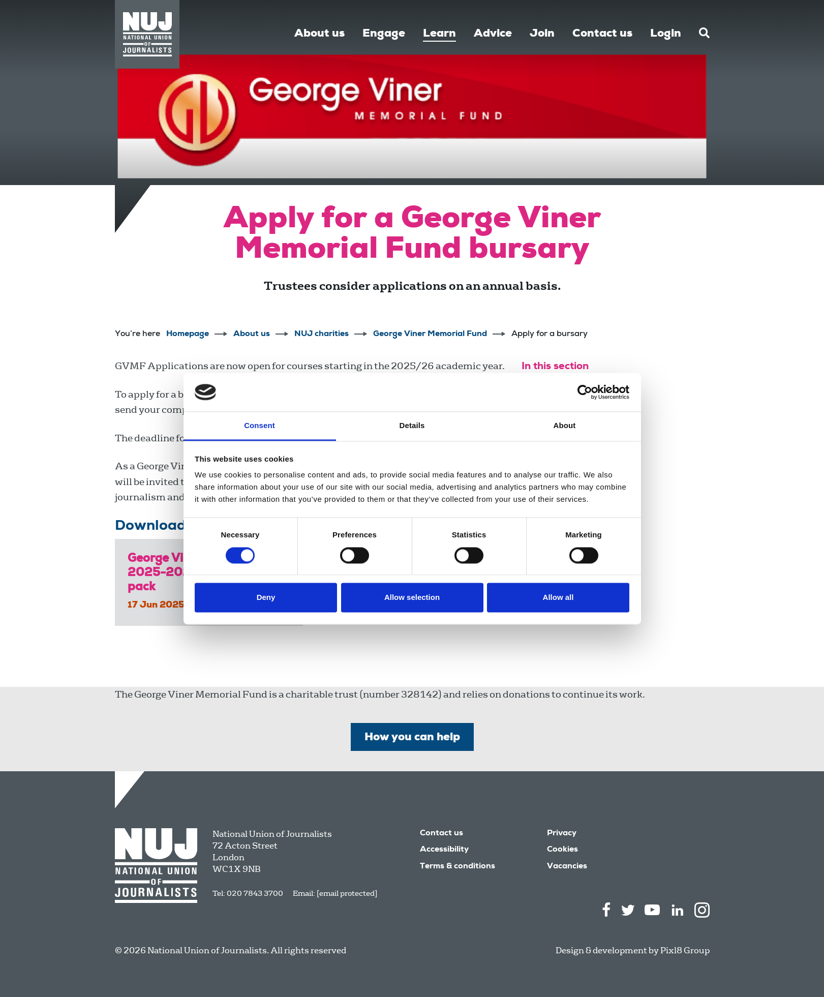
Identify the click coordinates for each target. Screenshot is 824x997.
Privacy (561, 834)
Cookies (562, 850)
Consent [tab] (259, 425)
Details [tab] (412, 425)
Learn (439, 34)
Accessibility (444, 850)
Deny (266, 597)
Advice (493, 34)
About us (319, 34)
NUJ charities (321, 334)
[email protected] (347, 893)
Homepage (187, 334)
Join (542, 34)
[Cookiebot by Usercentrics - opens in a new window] (584, 392)
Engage (383, 34)
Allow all (558, 597)
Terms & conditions (457, 867)
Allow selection (412, 597)
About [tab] (565, 425)
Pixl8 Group (685, 950)
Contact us (602, 34)
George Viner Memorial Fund (430, 334)
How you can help (412, 737)
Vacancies (567, 867)
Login (665, 34)
